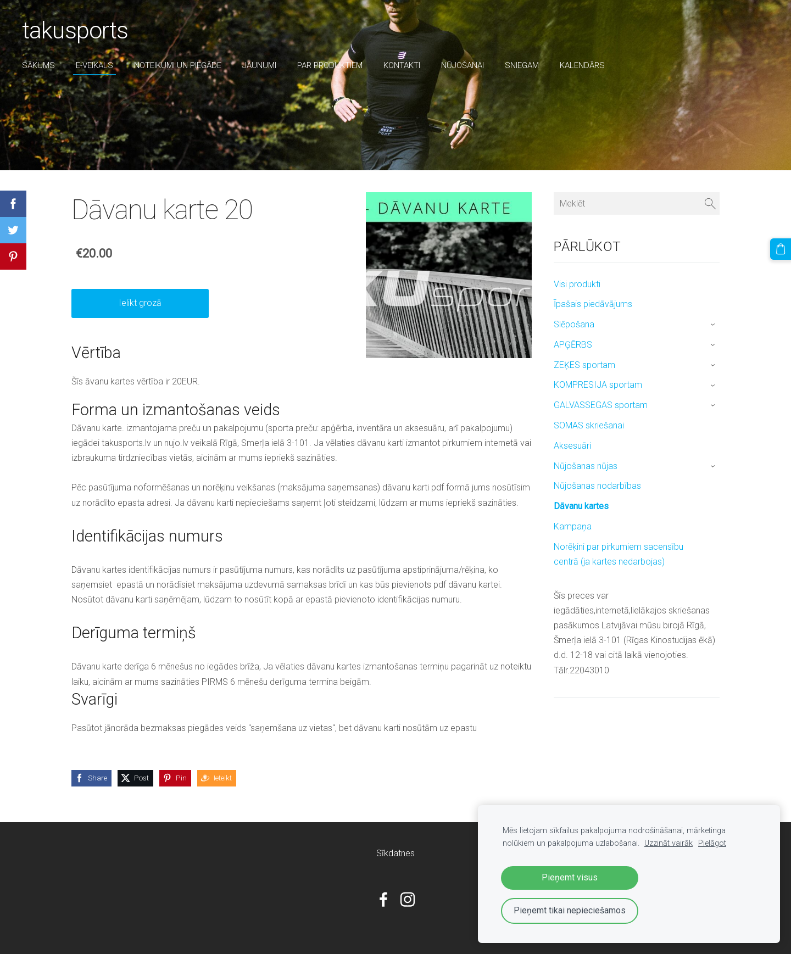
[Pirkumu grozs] (780, 248)
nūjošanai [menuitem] (462, 65)
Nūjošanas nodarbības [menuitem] (597, 486)
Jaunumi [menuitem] (259, 65)
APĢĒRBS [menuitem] (573, 344)
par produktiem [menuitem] (330, 65)
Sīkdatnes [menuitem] (395, 853)
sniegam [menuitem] (522, 65)
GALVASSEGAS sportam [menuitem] (601, 405)
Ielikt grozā (140, 303)
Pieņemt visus (570, 877)
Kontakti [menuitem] (401, 65)
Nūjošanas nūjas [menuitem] (585, 466)
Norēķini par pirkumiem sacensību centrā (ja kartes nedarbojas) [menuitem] (618, 554)
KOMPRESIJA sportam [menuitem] (598, 385)
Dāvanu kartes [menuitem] (581, 506)
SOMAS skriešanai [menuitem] (589, 425)
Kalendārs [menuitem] (582, 65)
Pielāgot (712, 843)
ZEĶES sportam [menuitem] (584, 365)
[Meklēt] (637, 203)
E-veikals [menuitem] (94, 65)
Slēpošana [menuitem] (574, 324)
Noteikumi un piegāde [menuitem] (177, 65)
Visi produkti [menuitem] (577, 284)
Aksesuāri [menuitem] (572, 445)
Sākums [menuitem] (38, 65)
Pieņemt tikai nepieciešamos (570, 910)
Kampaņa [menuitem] (573, 526)
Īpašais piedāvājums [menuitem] (593, 304)
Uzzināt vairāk (668, 843)
